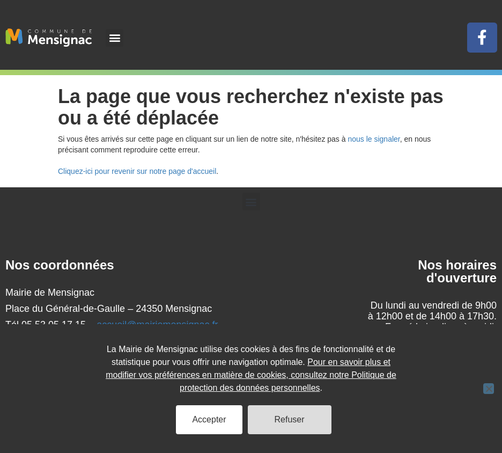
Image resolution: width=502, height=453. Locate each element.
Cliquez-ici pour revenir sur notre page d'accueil (137, 171)
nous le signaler (374, 139)
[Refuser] (488, 388)
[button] (114, 38)
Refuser (290, 419)
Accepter (209, 419)
